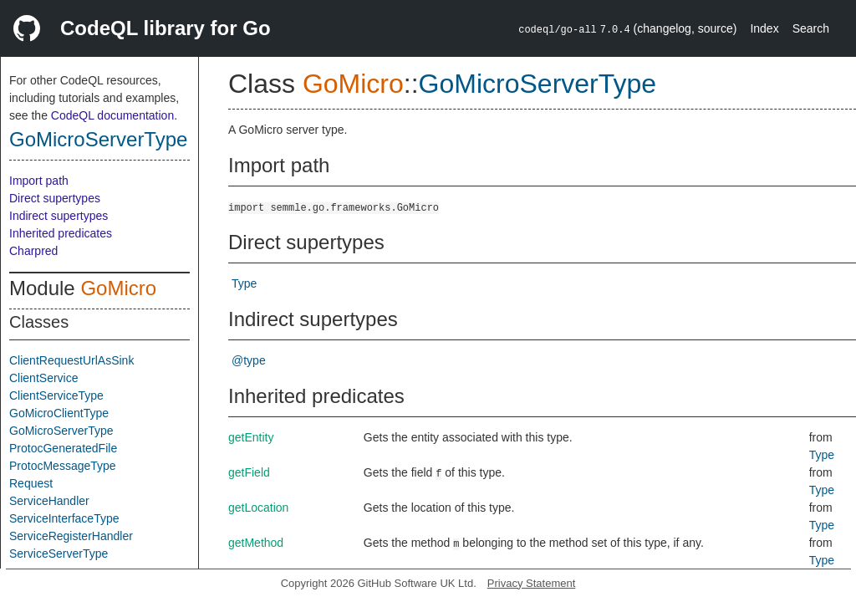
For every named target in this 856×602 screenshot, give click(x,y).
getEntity (250, 437)
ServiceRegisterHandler (71, 536)
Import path (39, 180)
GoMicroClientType (59, 413)
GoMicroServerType (98, 139)
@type (249, 360)
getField (249, 472)
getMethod (255, 542)
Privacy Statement (531, 583)
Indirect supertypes (58, 215)
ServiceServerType (58, 553)
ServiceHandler (49, 501)
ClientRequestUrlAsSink (71, 360)
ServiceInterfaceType (64, 518)
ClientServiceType (56, 395)
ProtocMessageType (62, 465)
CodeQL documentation (112, 115)
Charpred (33, 251)
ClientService (43, 378)
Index (764, 28)
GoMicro (118, 288)
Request (31, 483)
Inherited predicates (60, 233)
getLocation (258, 507)
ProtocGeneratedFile (63, 448)
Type (244, 283)
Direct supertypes (54, 198)
